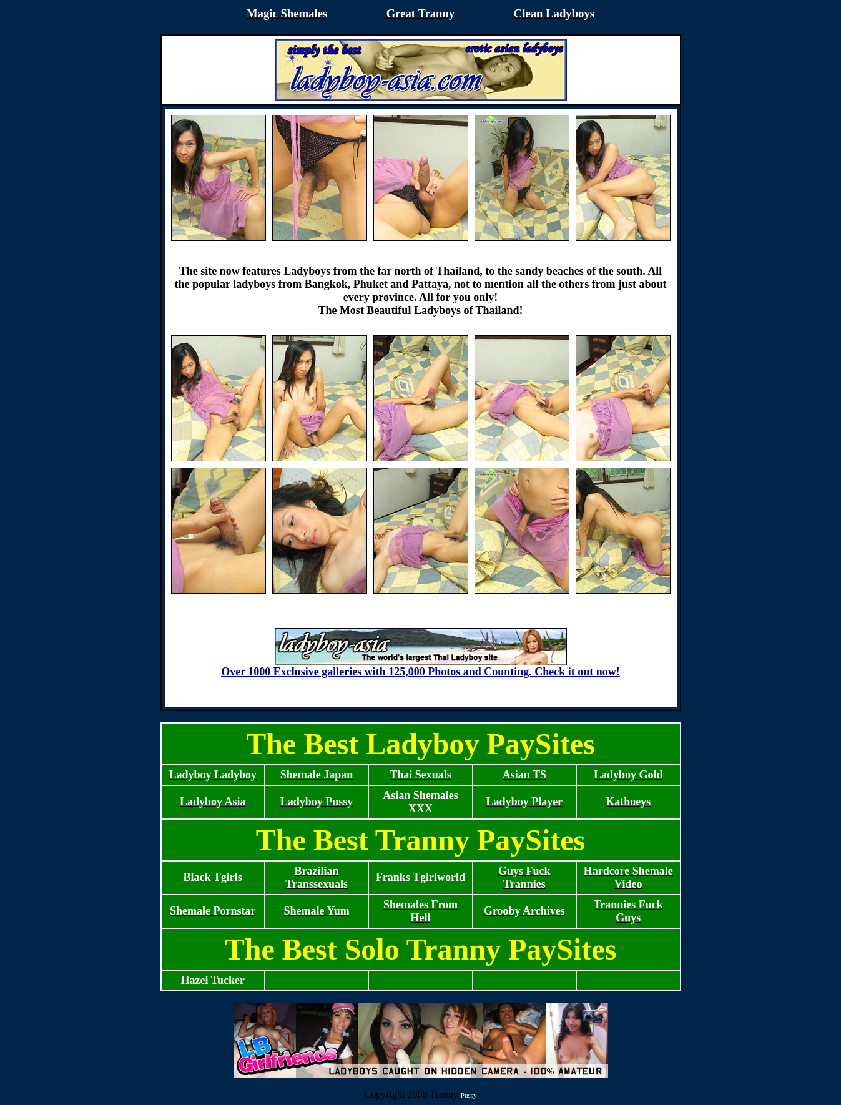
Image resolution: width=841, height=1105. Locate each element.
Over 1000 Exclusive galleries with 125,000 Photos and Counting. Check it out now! (420, 667)
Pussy (469, 1095)
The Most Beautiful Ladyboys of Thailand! (420, 310)
